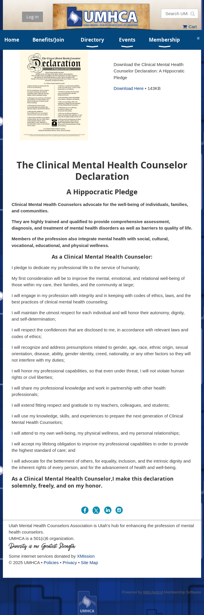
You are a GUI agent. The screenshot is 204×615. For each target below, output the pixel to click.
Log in (32, 16)
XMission (86, 556)
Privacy (70, 562)
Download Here (129, 88)
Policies (51, 562)
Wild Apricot (153, 592)
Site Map (89, 562)
